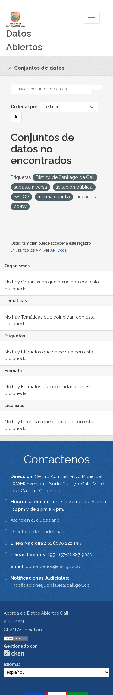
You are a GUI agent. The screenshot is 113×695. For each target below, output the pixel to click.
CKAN (14, 653)
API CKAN (14, 621)
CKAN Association (23, 630)
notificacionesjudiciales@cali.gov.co (51, 585)
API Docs (58, 250)
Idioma (11, 664)
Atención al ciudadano (35, 520)
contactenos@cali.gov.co (53, 566)
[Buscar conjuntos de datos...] (51, 89)
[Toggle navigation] (91, 18)
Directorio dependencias (37, 531)
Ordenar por (24, 106)
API (39, 250)
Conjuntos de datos (39, 68)
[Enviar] (97, 87)
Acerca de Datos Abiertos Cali (36, 613)
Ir (16, 116)
